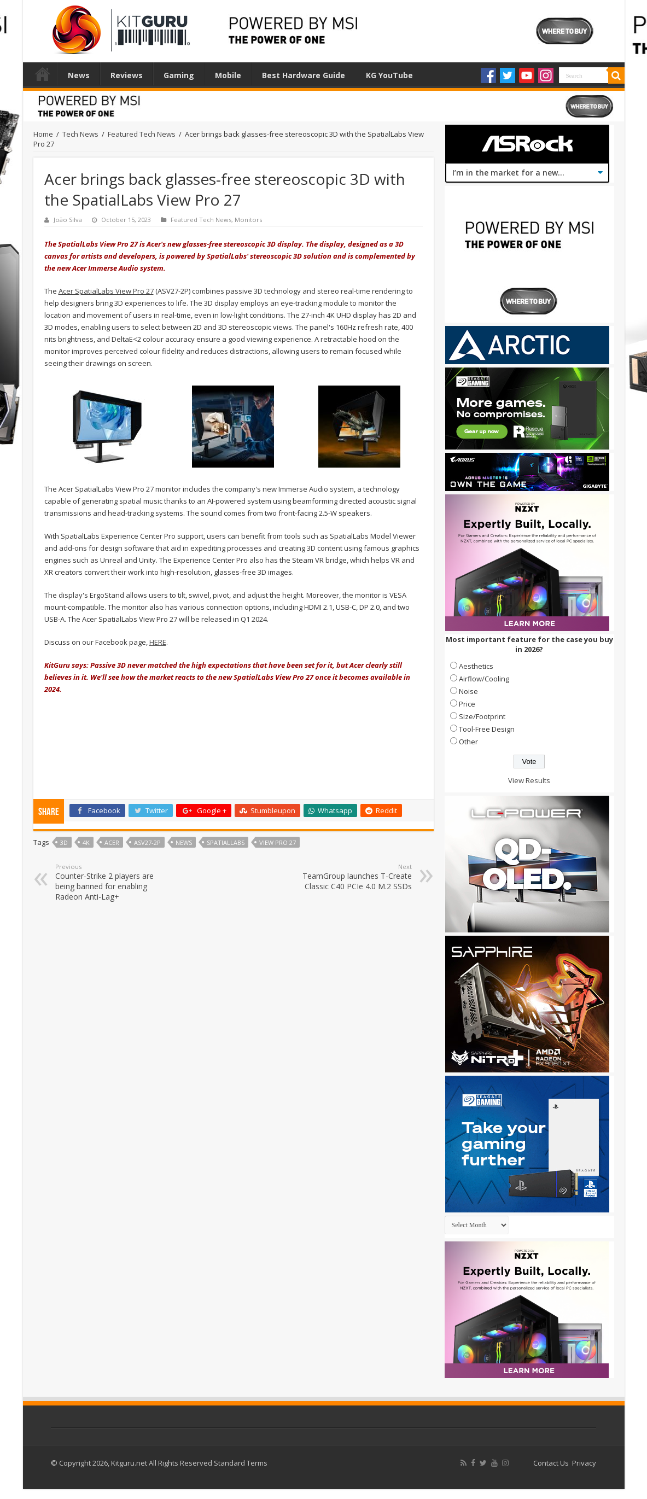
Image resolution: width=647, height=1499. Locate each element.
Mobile (228, 75)
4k (86, 842)
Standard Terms (240, 1463)
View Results (529, 780)
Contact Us (551, 1463)
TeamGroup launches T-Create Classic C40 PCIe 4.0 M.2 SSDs (356, 876)
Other (468, 741)
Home (42, 73)
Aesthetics (476, 666)
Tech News (80, 134)
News (79, 75)
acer (111, 842)
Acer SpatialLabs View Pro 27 (106, 291)
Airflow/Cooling (484, 679)
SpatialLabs (225, 842)
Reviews (126, 75)
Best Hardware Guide (303, 75)
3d (64, 842)
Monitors (248, 219)
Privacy (584, 1463)
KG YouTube (389, 75)
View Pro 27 (277, 842)
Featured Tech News (142, 134)
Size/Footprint (482, 716)
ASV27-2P (147, 842)
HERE (157, 642)
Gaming (179, 75)
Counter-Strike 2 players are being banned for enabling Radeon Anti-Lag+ (111, 882)
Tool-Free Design (487, 729)
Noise (468, 691)
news (184, 842)
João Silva (68, 219)
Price (467, 704)
